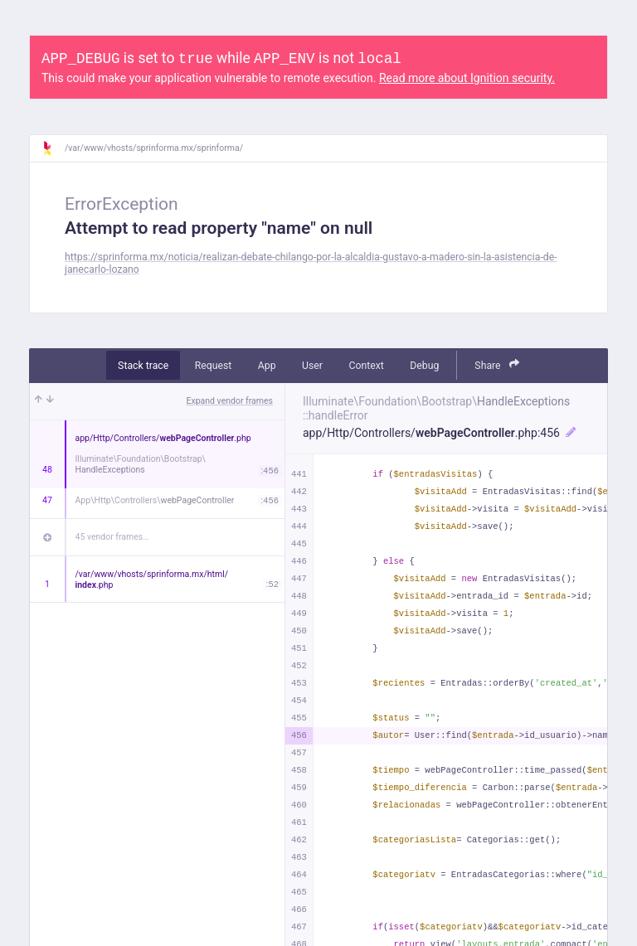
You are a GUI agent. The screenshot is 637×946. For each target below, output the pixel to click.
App (267, 365)
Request (213, 365)
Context (365, 365)
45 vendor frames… (112, 536)
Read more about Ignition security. (467, 78)
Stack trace (143, 365)
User (312, 365)
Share (496, 364)
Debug (424, 365)
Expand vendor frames (230, 400)
